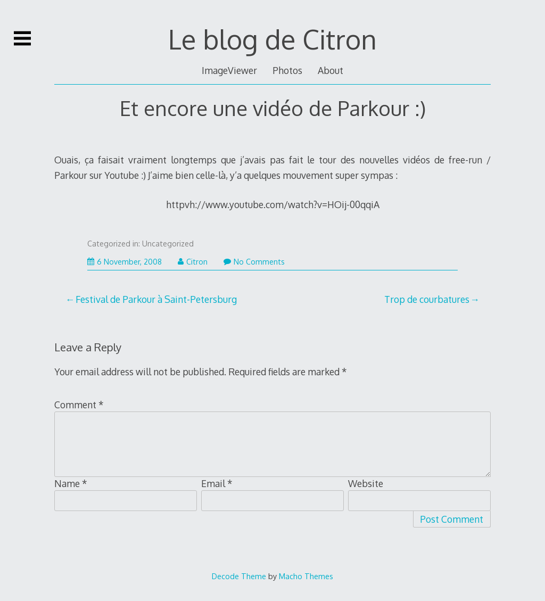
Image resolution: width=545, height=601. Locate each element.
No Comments (254, 261)
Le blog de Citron (272, 39)
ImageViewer (229, 70)
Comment (79, 404)
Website (365, 483)
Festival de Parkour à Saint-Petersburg (156, 299)
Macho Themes (306, 576)
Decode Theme (239, 576)
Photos (287, 70)
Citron (193, 261)
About (330, 70)
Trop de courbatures (426, 299)
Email (217, 483)
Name (70, 483)
